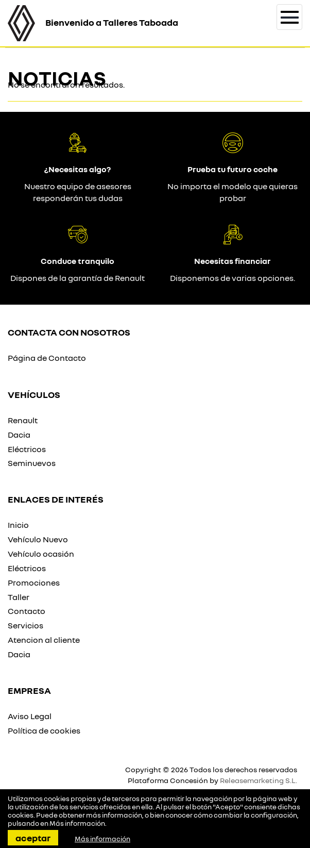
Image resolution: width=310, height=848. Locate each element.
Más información (77, 823)
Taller (18, 597)
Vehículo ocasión (41, 553)
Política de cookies (44, 730)
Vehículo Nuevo (38, 539)
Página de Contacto (47, 358)
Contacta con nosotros (69, 332)
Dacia (19, 434)
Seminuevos (32, 463)
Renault (23, 420)
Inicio (18, 525)
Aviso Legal (29, 716)
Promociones (34, 582)
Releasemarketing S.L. (258, 780)
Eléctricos (27, 449)
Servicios (25, 625)
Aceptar (32, 837)
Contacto (26, 611)
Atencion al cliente (44, 640)
